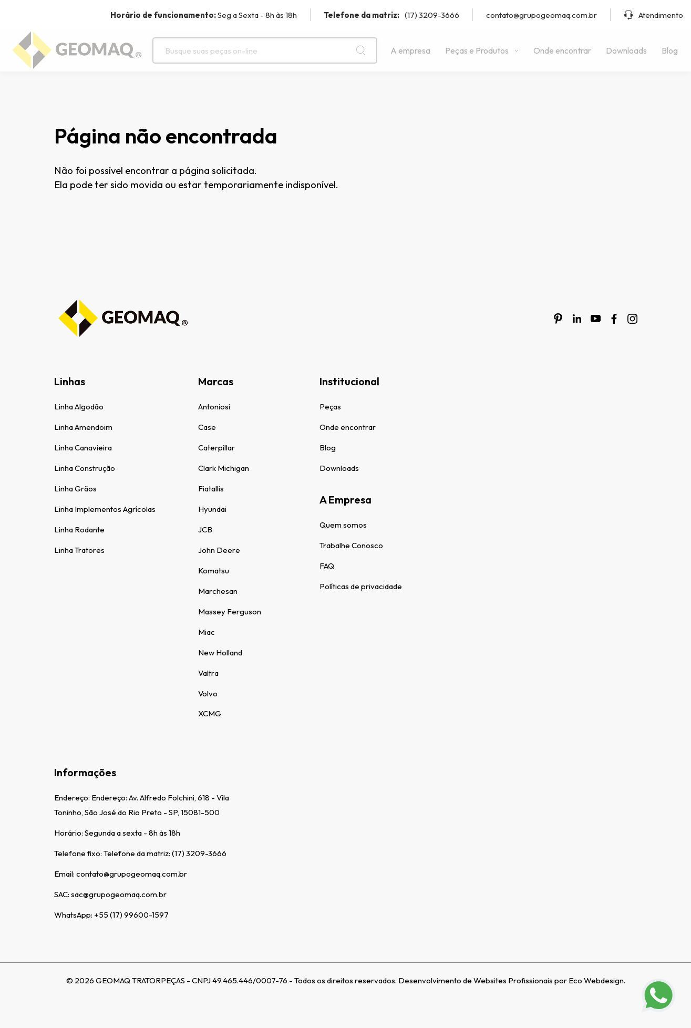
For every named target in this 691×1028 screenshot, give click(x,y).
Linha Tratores (79, 550)
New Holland (220, 652)
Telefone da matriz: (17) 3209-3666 (165, 853)
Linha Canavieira (83, 448)
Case (207, 427)
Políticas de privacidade (360, 586)
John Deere (219, 550)
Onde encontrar (562, 50)
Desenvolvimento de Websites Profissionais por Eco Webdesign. (511, 980)
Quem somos (343, 525)
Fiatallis (211, 489)
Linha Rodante (79, 529)
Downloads (626, 50)
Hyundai (212, 509)
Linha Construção (84, 468)
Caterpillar (216, 448)
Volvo (208, 693)
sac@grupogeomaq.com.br (119, 894)
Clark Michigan (223, 468)
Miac (206, 632)
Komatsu (213, 570)
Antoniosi (214, 407)
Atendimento (653, 15)
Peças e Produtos (482, 50)
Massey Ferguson (229, 611)
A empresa (410, 50)
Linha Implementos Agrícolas (105, 509)
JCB (205, 529)
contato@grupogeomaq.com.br (541, 15)
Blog (670, 50)
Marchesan (218, 591)
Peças (330, 407)
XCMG (209, 713)
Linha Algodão (79, 407)
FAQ (326, 566)
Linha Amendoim (83, 427)
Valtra (208, 673)
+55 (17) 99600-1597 (131, 915)
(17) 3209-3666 (391, 15)
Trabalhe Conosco (351, 545)
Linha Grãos (75, 489)
